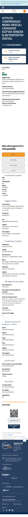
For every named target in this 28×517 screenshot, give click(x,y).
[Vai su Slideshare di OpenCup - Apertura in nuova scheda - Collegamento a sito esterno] (7, 510)
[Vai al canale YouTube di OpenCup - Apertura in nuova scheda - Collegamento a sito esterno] (9, 510)
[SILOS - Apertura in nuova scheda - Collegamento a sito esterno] (7, 504)
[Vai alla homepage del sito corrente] (15, 11)
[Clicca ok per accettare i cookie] (21, 3)
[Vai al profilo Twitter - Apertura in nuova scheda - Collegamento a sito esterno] (4, 510)
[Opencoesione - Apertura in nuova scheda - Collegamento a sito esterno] (13, 500)
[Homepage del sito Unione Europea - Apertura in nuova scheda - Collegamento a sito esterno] (7, 487)
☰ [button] (3, 11)
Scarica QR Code (14, 420)
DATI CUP (13, 154)
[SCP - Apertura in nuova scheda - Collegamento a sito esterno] (19, 504)
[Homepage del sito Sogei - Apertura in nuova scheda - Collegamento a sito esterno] (6, 478)
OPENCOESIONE (13, 160)
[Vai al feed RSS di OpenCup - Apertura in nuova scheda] (12, 510)
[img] (14, 126)
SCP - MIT (13, 170)
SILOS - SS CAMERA (13, 165)
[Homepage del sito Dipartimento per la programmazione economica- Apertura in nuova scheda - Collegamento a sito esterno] (3, 7)
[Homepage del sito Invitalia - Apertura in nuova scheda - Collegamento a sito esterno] (14, 478)
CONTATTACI (10, 435)
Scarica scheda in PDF (14, 426)
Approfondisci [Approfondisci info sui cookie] (17, 3)
